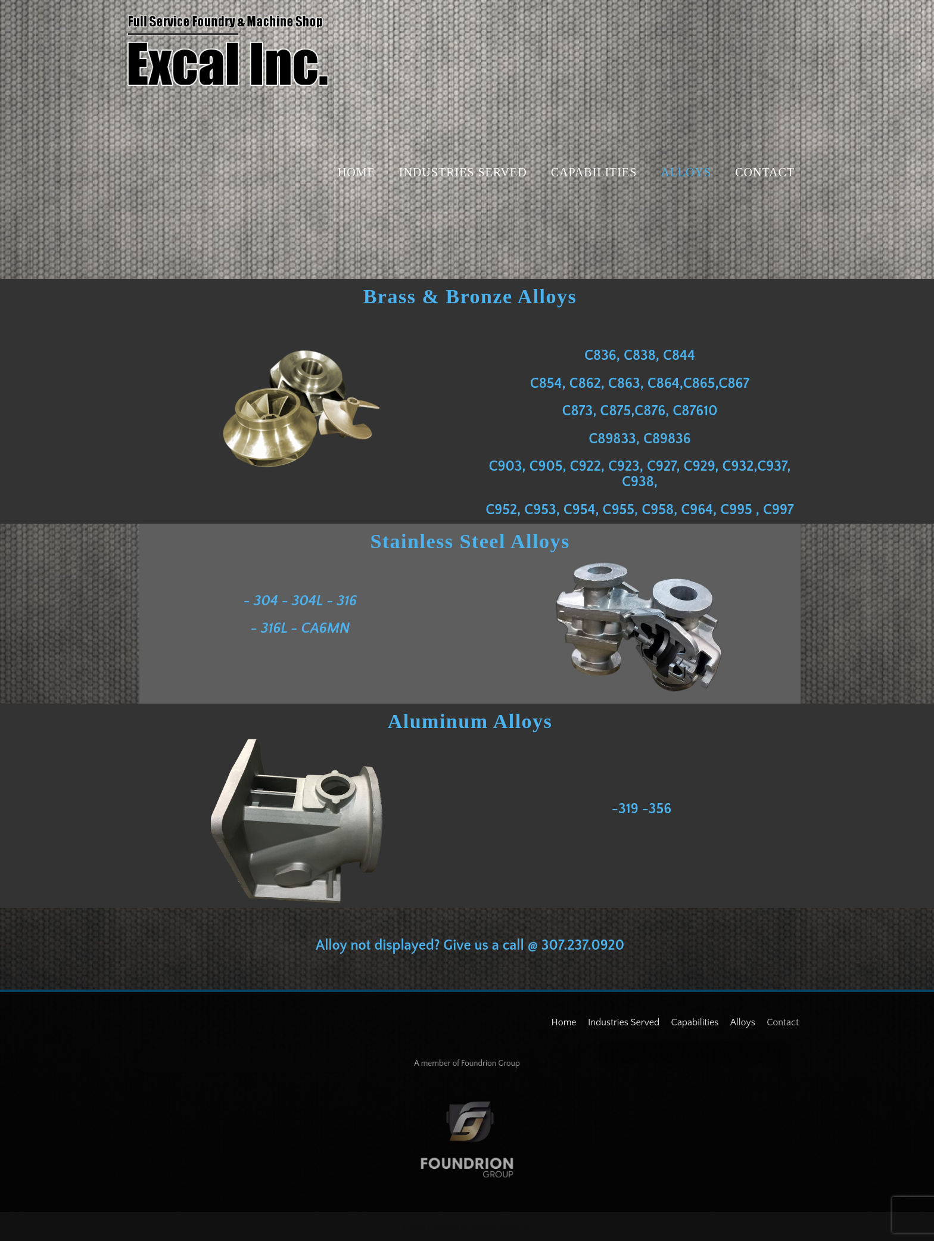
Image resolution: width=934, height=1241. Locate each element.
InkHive (484, 1226)
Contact (765, 172)
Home (356, 172)
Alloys (686, 172)
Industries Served (463, 172)
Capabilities (594, 172)
